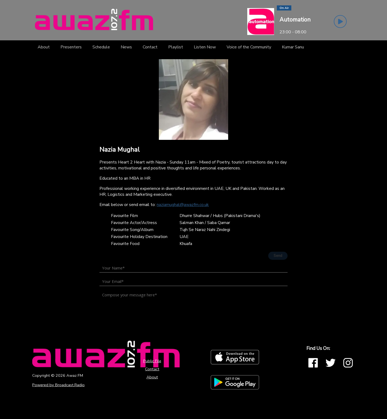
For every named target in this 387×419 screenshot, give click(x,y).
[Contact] (150, 47)
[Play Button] (340, 21)
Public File (152, 361)
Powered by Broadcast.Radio (58, 385)
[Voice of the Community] (249, 47)
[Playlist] (175, 47)
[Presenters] (71, 47)
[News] (126, 47)
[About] (43, 47)
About (152, 377)
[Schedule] (101, 47)
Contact (152, 369)
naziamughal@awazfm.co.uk (183, 205)
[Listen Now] (204, 47)
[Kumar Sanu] (293, 47)
